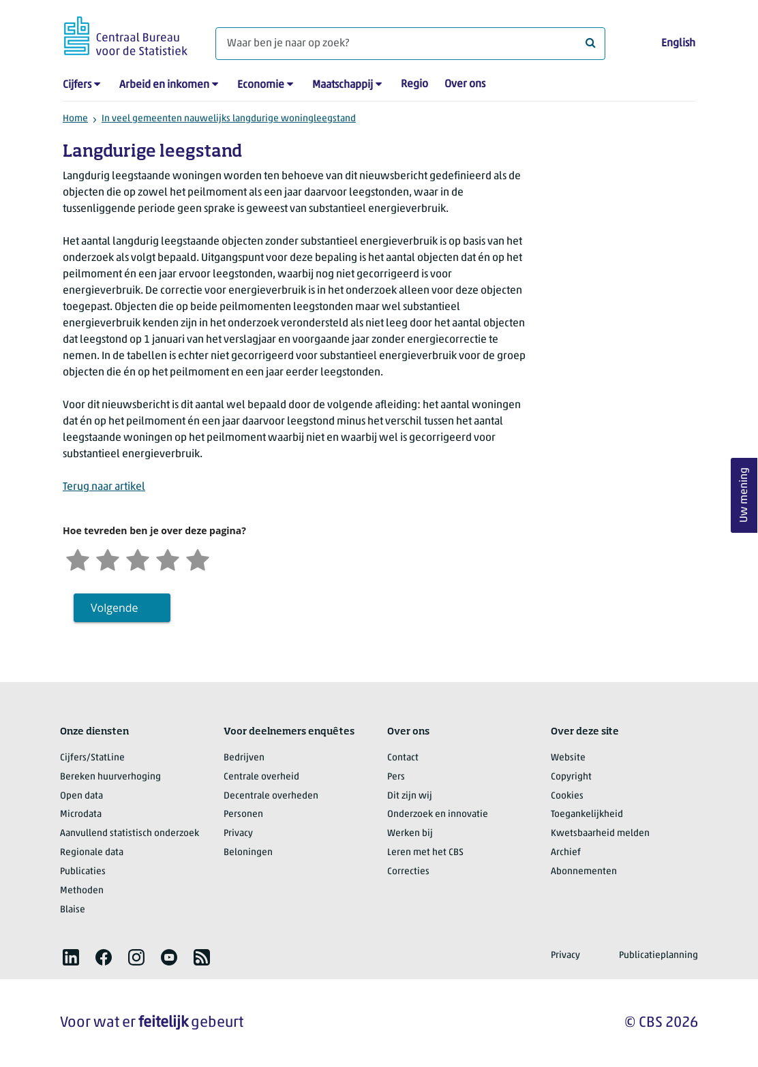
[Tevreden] (168, 558)
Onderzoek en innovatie (437, 814)
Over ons (464, 84)
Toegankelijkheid (587, 814)
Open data (81, 796)
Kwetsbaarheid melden (600, 833)
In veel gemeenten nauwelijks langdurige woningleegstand (229, 118)
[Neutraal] (138, 558)
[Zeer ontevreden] (78, 558)
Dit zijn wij (409, 796)
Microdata (81, 814)
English (678, 43)
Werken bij (410, 833)
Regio (414, 84)
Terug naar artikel (104, 487)
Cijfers (77, 85)
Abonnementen (584, 871)
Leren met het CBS (425, 852)
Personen (243, 814)
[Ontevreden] (108, 558)
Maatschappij (342, 85)
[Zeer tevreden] (198, 558)
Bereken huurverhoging (110, 777)
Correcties (408, 871)
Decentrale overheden (271, 796)
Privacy (238, 833)
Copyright (571, 777)
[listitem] (71, 957)
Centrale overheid (261, 777)
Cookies (567, 796)
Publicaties (83, 871)
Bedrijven (244, 758)
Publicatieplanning (658, 955)
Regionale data (91, 852)
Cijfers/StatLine (92, 758)
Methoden (82, 890)
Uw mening (744, 495)
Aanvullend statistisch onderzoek (129, 833)
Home (75, 118)
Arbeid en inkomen (164, 85)
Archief (566, 852)
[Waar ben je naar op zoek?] (410, 43)
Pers (396, 777)
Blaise (72, 910)
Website (568, 758)
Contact (403, 758)
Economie (260, 85)
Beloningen (248, 852)
